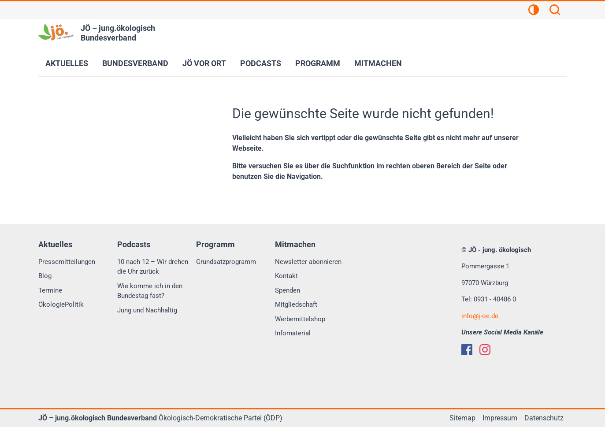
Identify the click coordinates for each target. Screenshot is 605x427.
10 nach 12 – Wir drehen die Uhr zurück (152, 267)
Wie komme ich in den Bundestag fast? (149, 291)
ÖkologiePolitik (61, 304)
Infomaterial (293, 333)
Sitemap (462, 418)
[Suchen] (555, 11)
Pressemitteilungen (66, 262)
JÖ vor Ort (204, 63)
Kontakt (286, 276)
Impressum (500, 418)
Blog (45, 276)
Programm (317, 63)
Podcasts (260, 63)
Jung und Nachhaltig (147, 310)
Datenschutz (544, 418)
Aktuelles (66, 63)
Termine (50, 290)
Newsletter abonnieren (308, 262)
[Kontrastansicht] (533, 11)
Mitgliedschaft (296, 304)
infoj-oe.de (479, 316)
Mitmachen (378, 63)
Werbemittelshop (300, 319)
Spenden (287, 290)
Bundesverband (135, 63)
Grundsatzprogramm (226, 262)
